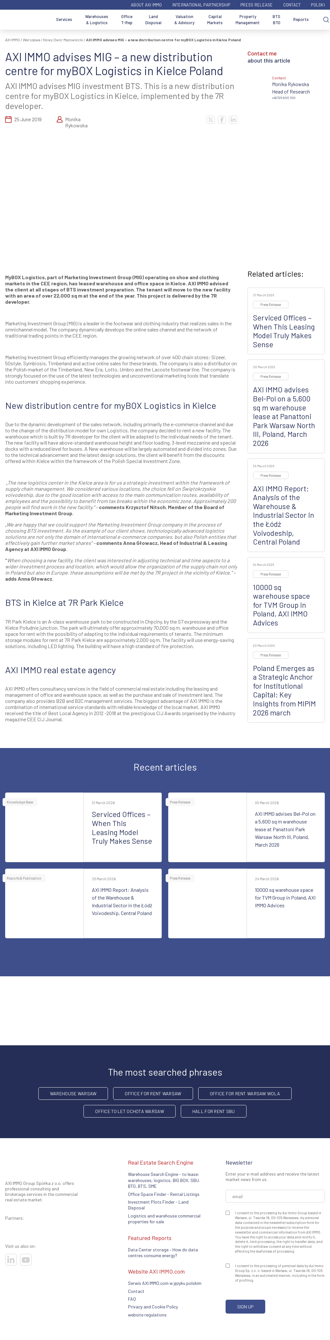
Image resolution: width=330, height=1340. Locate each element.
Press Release (256, 4)
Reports (301, 19)
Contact (292, 4)
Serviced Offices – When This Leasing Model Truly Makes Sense (284, 331)
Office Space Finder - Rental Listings (163, 1194)
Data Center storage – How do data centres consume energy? (163, 1252)
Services (64, 19)
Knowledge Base (20, 802)
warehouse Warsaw (73, 1093)
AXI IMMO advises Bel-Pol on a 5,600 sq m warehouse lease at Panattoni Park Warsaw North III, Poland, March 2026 (284, 416)
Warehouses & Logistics (96, 19)
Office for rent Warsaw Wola (245, 1093)
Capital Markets (215, 19)
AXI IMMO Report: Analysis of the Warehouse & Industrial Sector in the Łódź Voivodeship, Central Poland (283, 515)
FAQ (132, 1299)
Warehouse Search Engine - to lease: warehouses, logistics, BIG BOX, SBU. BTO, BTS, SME (164, 1180)
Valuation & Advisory (184, 19)
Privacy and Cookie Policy (153, 1306)
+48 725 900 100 (284, 98)
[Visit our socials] (11, 1260)
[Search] (326, 20)
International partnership (201, 4)
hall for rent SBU (213, 1111)
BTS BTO (276, 19)
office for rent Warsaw (153, 1093)
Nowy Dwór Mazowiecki (63, 39)
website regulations (147, 1314)
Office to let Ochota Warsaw (129, 1111)
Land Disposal (153, 19)
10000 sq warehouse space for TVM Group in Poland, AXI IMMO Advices (281, 605)
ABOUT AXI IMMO (146, 4)
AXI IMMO (12, 39)
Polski (318, 4)
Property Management (248, 19)
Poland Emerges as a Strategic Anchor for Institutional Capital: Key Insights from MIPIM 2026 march (284, 690)
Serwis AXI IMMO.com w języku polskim (164, 1283)
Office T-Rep (126, 19)
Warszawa (31, 39)
